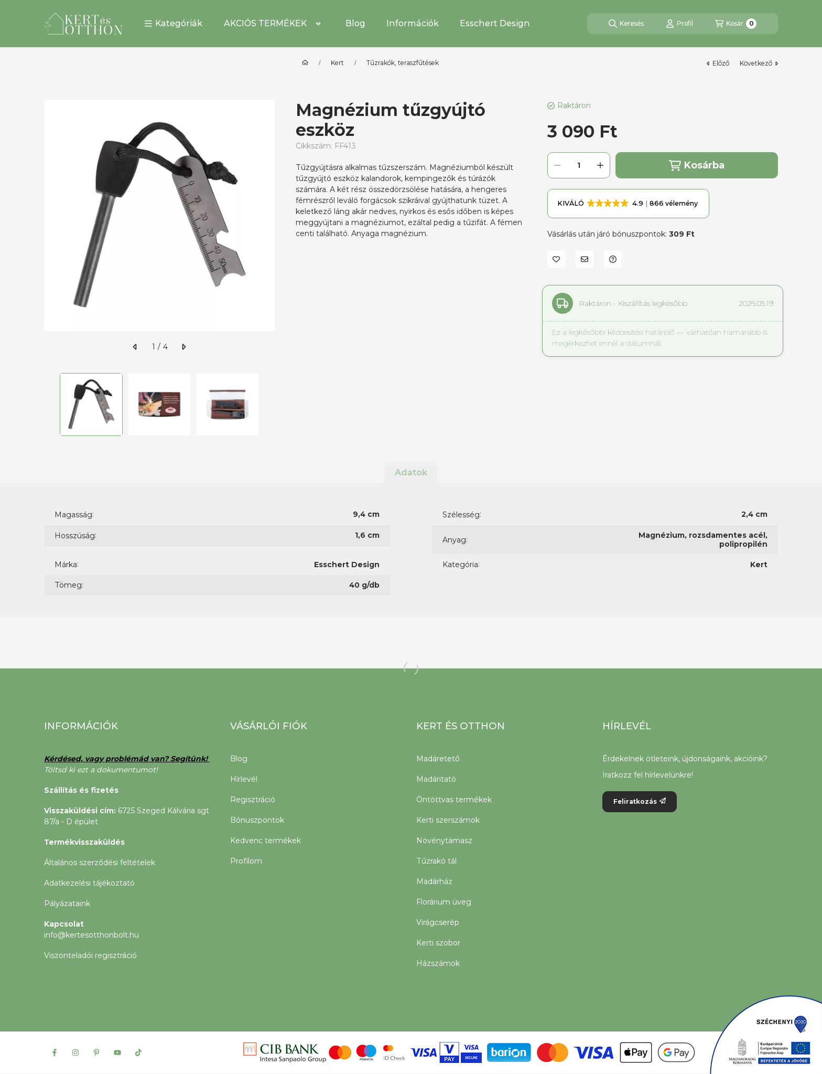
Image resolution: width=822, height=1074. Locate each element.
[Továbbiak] (318, 23)
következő (759, 63)
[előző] (135, 346)
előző (718, 63)
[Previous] (49, 404)
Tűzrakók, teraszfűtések (402, 63)
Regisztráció (252, 799)
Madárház (434, 881)
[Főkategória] (305, 63)
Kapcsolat (64, 924)
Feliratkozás (639, 801)
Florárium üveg (443, 902)
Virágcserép (437, 922)
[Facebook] (54, 1052)
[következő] (183, 346)
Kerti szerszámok (448, 820)
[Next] (269, 404)
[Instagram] (75, 1052)
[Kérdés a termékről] (613, 259)
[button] (173, 23)
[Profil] (679, 23)
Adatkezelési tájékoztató (89, 883)
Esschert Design (495, 23)
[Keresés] (626, 23)
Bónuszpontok (257, 820)
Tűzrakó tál (436, 861)
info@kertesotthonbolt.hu (91, 935)
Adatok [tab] (411, 472)
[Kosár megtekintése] (736, 23)
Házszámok (438, 963)
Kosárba (696, 165)
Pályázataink (67, 903)
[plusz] (600, 165)
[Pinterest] (96, 1052)
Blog (355, 23)
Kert (337, 63)
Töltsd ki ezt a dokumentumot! (102, 769)
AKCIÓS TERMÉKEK (265, 23)
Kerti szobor (438, 943)
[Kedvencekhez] (556, 259)
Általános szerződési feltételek (99, 862)
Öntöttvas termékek (454, 799)
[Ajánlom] (584, 259)
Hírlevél (243, 779)
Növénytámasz (444, 840)
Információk (412, 23)
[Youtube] (117, 1052)
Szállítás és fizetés (81, 790)
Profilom (246, 861)
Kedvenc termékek (265, 840)
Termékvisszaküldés (84, 842)
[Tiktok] (138, 1052)
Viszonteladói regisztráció (90, 955)
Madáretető (438, 758)
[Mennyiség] (579, 165)
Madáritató (436, 779)
